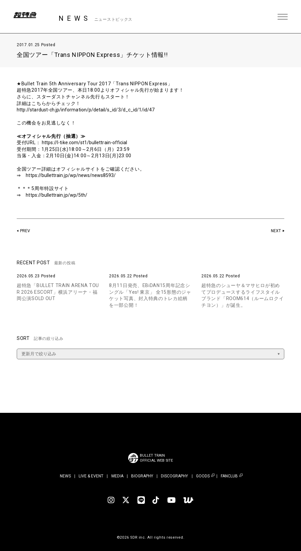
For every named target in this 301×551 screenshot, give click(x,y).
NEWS (65, 476)
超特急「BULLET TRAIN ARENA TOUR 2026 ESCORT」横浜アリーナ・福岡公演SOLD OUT (58, 292)
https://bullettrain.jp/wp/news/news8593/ (75, 175)
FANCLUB (229, 476)
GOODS (203, 476)
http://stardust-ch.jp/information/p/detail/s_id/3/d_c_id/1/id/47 (93, 109)
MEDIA (117, 476)
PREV (25, 231)
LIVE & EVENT (91, 476)
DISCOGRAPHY (174, 476)
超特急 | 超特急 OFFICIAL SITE (30, 16)
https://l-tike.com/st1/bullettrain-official (89, 142)
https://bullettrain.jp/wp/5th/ (60, 195)
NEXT (275, 231)
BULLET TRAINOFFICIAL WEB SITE (156, 458)
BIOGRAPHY (142, 476)
